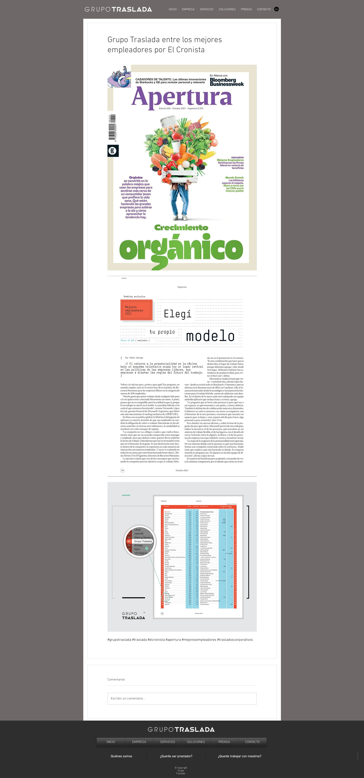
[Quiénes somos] (121, 756)
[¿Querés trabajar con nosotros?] (239, 756)
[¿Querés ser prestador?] (176, 756)
